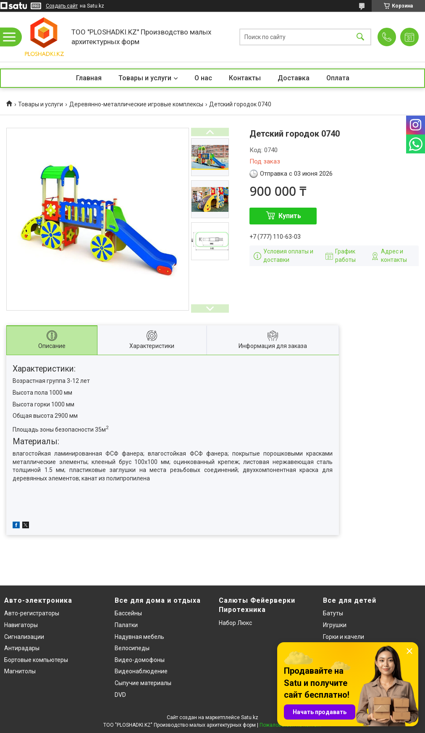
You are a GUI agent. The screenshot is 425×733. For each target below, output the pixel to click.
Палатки (126, 625)
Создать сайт (62, 6)
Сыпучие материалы (143, 683)
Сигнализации (24, 636)
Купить (289, 216)
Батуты (333, 613)
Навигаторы (21, 625)
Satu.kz (249, 717)
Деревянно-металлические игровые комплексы (136, 104)
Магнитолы (20, 671)
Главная (89, 78)
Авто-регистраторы (31, 613)
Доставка (294, 78)
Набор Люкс (235, 623)
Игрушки (334, 625)
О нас (203, 78)
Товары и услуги (144, 78)
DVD (120, 694)
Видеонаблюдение (141, 671)
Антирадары (21, 648)
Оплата (337, 78)
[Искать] (360, 37)
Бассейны (128, 613)
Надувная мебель (139, 636)
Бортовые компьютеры (36, 660)
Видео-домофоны (140, 660)
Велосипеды (132, 648)
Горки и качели (343, 636)
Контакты (245, 78)
